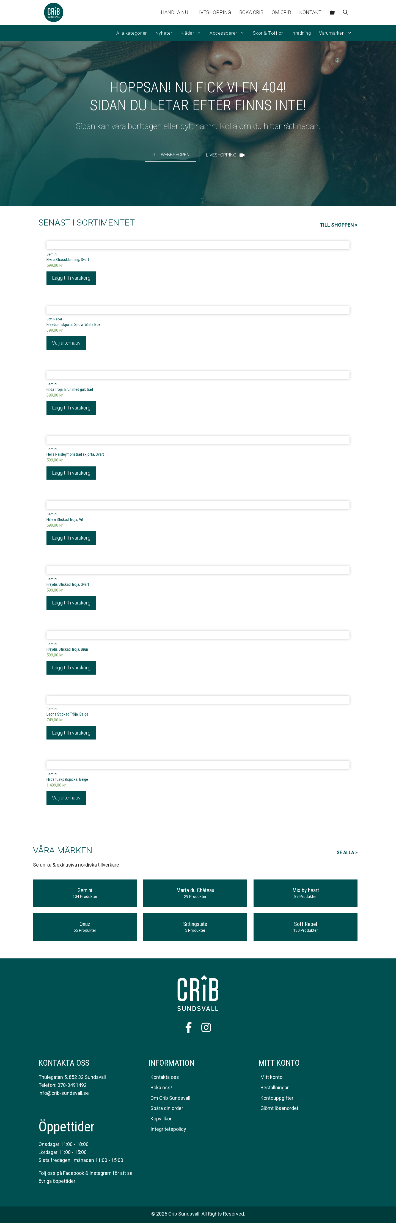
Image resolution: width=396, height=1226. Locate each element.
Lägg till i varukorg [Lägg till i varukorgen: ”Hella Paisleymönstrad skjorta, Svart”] (71, 474)
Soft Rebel (54, 320)
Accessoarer (229, 33)
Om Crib (281, 12)
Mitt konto (271, 1080)
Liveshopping (213, 12)
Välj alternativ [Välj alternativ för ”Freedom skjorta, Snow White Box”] (66, 344)
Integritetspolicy (168, 1132)
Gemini (51, 254)
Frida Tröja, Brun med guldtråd (69, 390)
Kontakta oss (164, 1080)
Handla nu (174, 12)
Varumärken (337, 33)
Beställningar (274, 1090)
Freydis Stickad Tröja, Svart (67, 586)
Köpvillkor (161, 1122)
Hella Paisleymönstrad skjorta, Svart (75, 455)
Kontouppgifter (276, 1101)
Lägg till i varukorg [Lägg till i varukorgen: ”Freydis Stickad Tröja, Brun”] (71, 670)
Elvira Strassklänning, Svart (67, 259)
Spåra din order (166, 1111)
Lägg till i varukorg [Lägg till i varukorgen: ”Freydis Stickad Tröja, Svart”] (71, 604)
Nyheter (163, 33)
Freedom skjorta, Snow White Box (73, 325)
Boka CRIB (251, 12)
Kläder (192, 33)
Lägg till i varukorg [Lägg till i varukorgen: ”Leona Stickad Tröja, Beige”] (71, 735)
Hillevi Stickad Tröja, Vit (64, 520)
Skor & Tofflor (268, 33)
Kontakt (310, 12)
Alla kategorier (131, 33)
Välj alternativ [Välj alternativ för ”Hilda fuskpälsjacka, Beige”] (66, 801)
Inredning (301, 33)
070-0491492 (72, 1088)
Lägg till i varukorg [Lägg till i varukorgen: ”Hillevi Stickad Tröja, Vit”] (71, 539)
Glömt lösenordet (279, 1111)
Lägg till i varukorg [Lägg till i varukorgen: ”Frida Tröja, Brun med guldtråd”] (71, 409)
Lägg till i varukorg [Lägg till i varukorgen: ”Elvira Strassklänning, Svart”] (71, 278)
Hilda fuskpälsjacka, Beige (67, 782)
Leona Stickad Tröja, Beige (67, 716)
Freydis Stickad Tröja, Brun (67, 651)
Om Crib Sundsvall (170, 1101)
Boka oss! (161, 1090)
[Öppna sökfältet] (345, 12)
